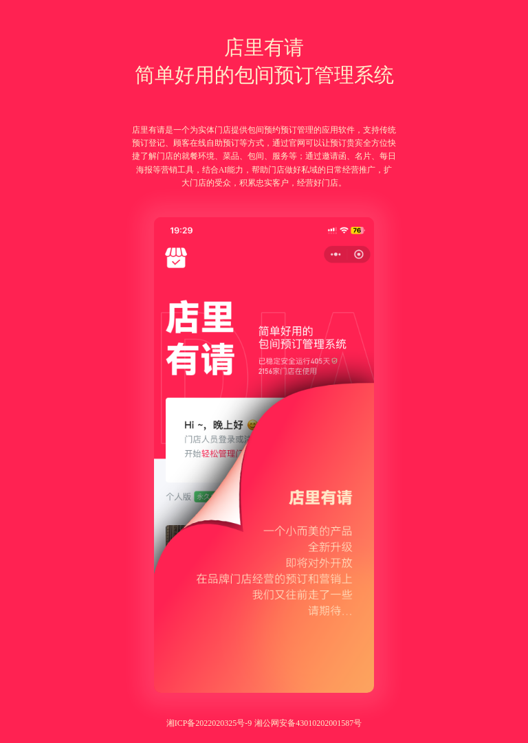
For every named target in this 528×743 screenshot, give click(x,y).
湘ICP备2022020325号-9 (209, 723)
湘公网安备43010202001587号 (308, 723)
